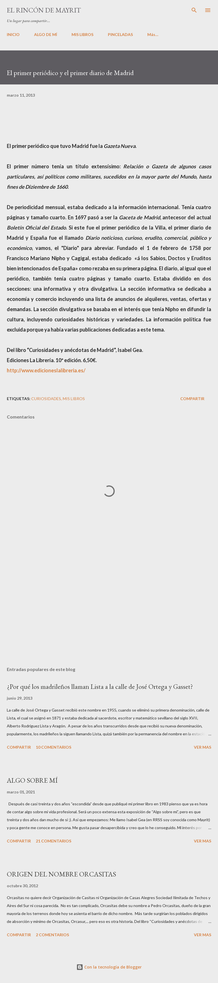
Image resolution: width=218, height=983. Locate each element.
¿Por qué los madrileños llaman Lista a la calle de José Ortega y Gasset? (100, 686)
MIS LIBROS (82, 34)
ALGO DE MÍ (45, 34)
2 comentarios (52, 934)
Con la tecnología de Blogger (109, 967)
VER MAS (202, 747)
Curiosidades (46, 398)
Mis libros (74, 398)
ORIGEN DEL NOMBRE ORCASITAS (61, 874)
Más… (152, 34)
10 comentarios (53, 747)
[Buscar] (194, 10)
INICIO (13, 34)
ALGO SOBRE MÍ (32, 780)
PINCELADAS (120, 34)
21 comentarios (53, 840)
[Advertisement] (109, 608)
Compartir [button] (192, 398)
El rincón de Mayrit (44, 10)
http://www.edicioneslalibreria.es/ (46, 370)
